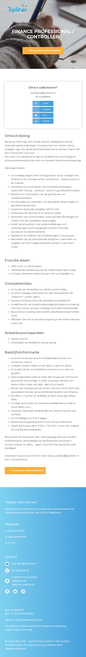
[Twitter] (43, 103)
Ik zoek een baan (15, 530)
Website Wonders (15, 648)
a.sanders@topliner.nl (43, 93)
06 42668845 (43, 96)
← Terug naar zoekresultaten (43, 50)
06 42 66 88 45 (20, 570)
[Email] (43, 115)
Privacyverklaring (34, 645)
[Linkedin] (43, 121)
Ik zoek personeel (15, 536)
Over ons (10, 542)
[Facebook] (43, 109)
